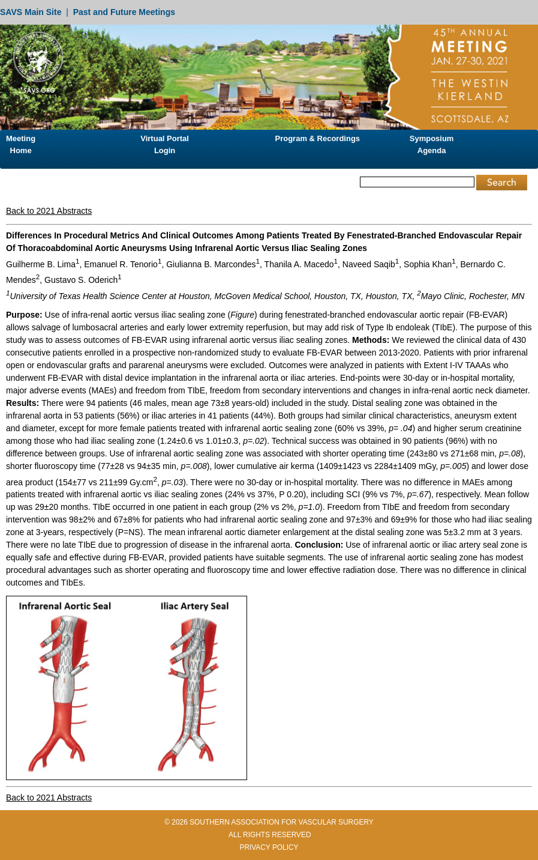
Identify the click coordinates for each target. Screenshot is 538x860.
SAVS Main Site (30, 12)
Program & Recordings (317, 138)
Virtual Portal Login (164, 144)
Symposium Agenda (432, 144)
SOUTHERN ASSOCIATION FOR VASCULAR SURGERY (282, 822)
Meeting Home (20, 144)
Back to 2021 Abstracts (49, 211)
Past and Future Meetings (124, 12)
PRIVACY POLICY (268, 847)
